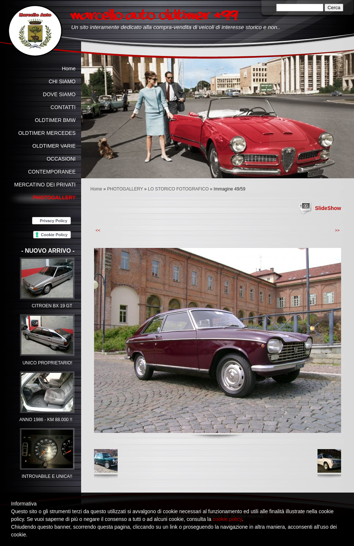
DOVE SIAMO (59, 94)
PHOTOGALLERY (125, 189)
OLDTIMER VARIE (54, 146)
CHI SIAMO (62, 81)
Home (96, 189)
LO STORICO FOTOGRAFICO (178, 189)
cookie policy (227, 519)
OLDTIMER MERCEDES (47, 133)
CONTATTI (63, 107)
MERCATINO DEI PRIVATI (45, 185)
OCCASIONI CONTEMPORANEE (52, 165)
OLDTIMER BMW (55, 120)
